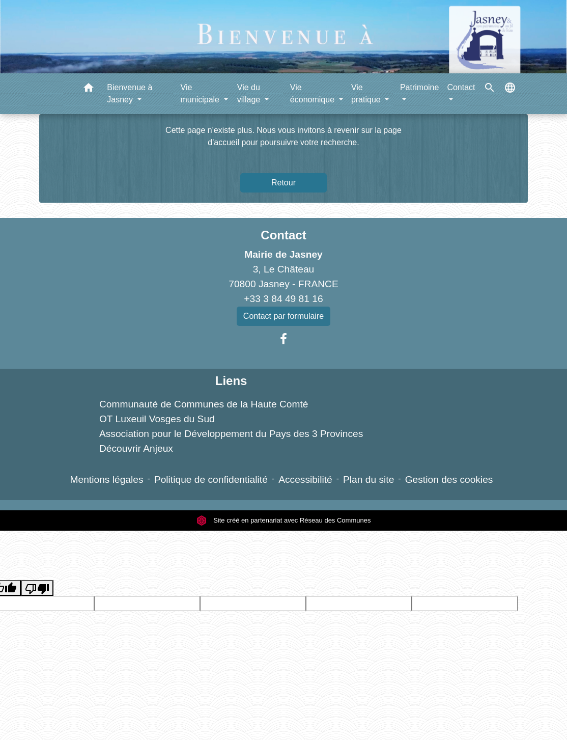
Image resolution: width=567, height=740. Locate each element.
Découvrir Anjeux (136, 448)
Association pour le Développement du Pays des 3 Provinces (231, 433)
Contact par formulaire (283, 316)
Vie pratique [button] (367, 93)
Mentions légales (107, 479)
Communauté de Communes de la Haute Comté (203, 404)
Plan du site (368, 479)
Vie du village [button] (250, 93)
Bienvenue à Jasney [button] (129, 93)
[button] (88, 89)
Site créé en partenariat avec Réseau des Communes (283, 520)
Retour (283, 182)
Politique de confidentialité (211, 479)
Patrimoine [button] (419, 87)
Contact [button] (461, 87)
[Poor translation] (37, 588)
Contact (283, 235)
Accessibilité (305, 479)
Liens (231, 381)
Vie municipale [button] (201, 93)
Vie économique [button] (313, 93)
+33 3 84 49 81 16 (283, 298)
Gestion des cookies (449, 479)
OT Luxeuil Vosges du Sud (157, 419)
